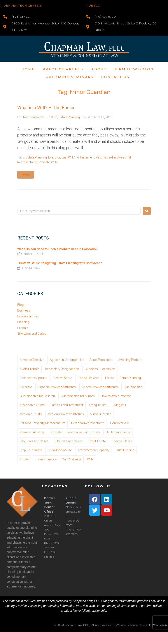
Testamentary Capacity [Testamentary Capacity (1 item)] (93, 450)
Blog (54, 117)
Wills (54, 162)
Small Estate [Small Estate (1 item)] (97, 441)
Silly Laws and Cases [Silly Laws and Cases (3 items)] (34, 441)
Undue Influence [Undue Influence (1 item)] (45, 459)
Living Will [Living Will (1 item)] (119, 405)
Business (23, 310)
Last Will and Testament (77, 157)
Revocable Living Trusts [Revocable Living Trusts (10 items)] (83, 432)
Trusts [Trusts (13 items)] (24, 459)
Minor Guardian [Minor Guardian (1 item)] (100, 414)
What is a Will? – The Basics (46, 107)
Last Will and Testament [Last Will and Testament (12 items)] (67, 405)
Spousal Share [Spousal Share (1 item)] (122, 441)
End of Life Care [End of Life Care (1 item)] (88, 378)
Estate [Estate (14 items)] (109, 378)
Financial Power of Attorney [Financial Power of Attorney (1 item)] (57, 387)
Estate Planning (69, 117)
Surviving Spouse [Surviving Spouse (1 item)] (60, 450)
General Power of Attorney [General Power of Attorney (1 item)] (100, 387)
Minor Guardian (106, 157)
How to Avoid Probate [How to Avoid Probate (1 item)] (116, 396)
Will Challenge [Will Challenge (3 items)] (71, 459)
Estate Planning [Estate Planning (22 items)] (130, 378)
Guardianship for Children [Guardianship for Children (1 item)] (37, 396)
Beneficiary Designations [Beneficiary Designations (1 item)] (62, 369)
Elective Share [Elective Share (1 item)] (62, 378)
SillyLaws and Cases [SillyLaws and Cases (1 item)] (68, 441)
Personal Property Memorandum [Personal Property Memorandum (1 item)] (42, 423)
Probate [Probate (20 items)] (56, 432)
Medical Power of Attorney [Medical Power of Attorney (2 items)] (66, 414)
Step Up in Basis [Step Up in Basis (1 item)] (31, 450)
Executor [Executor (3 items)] (26, 387)
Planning (23, 322)
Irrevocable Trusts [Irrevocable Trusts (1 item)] (32, 405)
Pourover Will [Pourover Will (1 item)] (119, 423)
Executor (54, 157)
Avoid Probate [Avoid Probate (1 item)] (29, 369)
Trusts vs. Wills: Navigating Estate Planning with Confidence (59, 263)
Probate (44, 162)
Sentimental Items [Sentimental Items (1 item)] (118, 432)
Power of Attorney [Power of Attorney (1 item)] (32, 432)
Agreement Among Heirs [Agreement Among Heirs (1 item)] (67, 360)
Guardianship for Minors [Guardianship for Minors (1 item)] (78, 396)
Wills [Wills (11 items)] (90, 459)
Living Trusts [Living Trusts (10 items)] (98, 405)
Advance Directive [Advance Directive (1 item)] (32, 360)
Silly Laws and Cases (31, 333)
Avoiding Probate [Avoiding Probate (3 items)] (130, 360)
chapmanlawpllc (32, 117)
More (26, 174)
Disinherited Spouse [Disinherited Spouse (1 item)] (33, 378)
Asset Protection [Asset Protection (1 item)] (100, 360)
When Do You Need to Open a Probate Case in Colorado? (57, 249)
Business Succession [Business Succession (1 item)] (100, 369)
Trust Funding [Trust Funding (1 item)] (124, 450)
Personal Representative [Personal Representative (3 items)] (87, 423)
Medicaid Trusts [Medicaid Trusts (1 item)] (31, 414)
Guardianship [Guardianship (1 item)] (133, 387)
